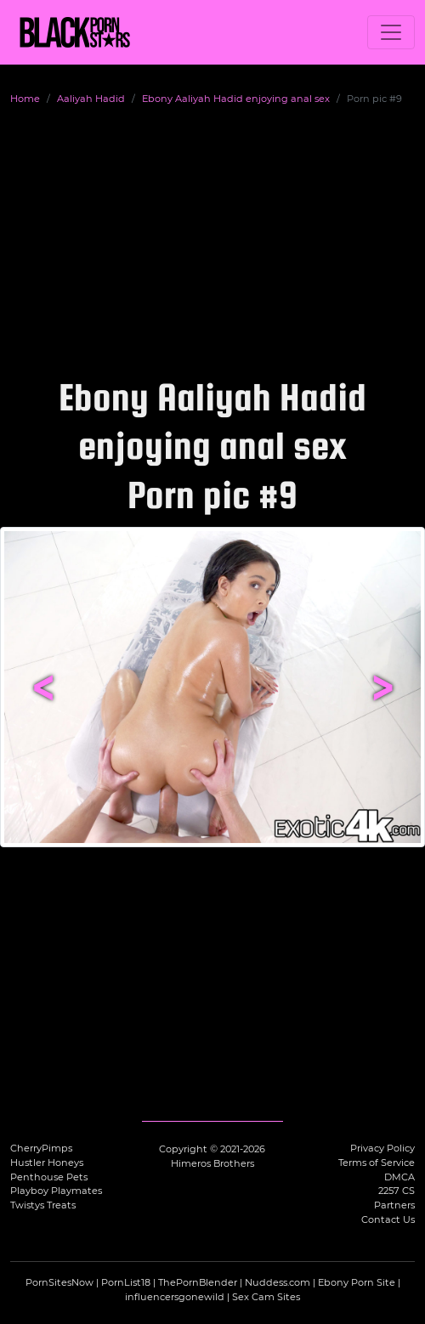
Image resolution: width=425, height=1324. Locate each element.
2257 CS (396, 1191)
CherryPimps (41, 1148)
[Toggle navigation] (391, 32)
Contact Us (388, 1219)
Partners (394, 1205)
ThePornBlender (197, 1282)
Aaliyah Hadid (91, 99)
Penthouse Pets (49, 1177)
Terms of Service (376, 1162)
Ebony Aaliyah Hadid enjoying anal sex (236, 99)
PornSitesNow (60, 1282)
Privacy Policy (382, 1148)
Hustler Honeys (46, 1162)
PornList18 (125, 1282)
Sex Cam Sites (266, 1297)
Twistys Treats (43, 1205)
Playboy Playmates (56, 1191)
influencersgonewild (174, 1297)
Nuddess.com (277, 1282)
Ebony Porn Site (356, 1282)
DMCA (399, 1177)
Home (25, 99)
